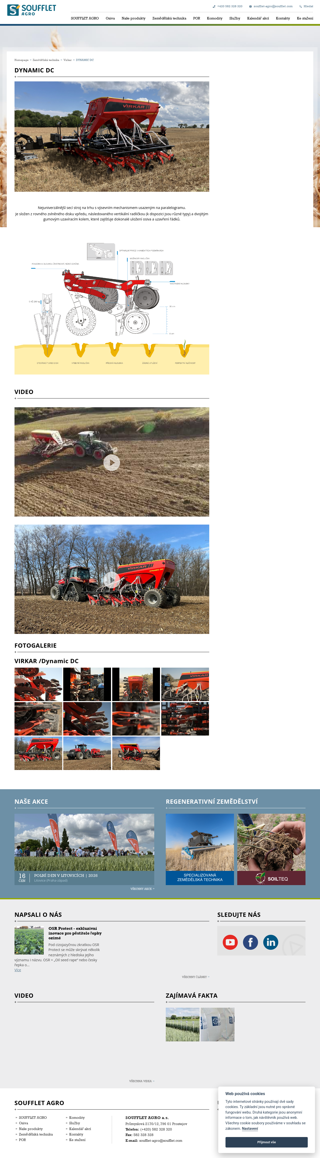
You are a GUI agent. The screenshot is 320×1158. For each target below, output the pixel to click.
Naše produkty (134, 18)
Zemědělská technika (169, 18)
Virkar (68, 59)
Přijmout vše (266, 1142)
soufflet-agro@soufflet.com (273, 6)
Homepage (21, 59)
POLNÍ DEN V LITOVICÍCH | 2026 (66, 875)
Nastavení (250, 1129)
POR (196, 18)
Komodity (214, 18)
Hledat (308, 6)
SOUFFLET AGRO (85, 18)
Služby (235, 18)
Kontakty (283, 18)
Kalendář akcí (258, 18)
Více (17, 969)
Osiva (110, 18)
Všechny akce (141, 888)
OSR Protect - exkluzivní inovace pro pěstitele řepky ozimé (75, 933)
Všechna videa (140, 1081)
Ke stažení (305, 18)
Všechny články (194, 976)
